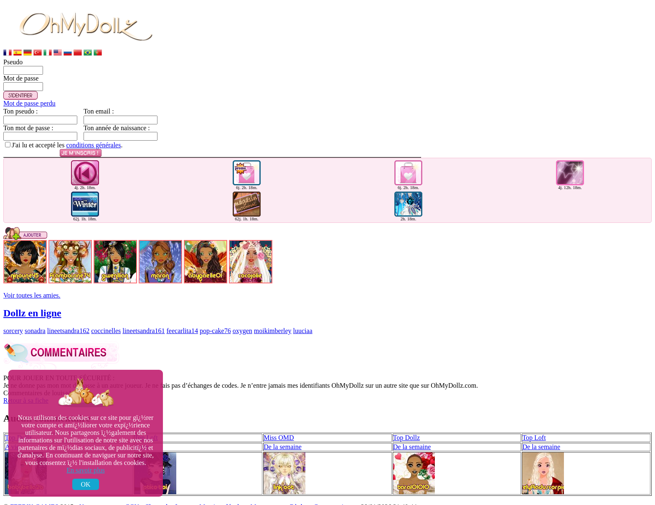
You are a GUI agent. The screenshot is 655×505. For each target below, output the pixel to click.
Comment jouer (334, 497)
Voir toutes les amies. (32, 286)
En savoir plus (85, 470)
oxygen (242, 321)
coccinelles (106, 321)
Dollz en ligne (32, 303)
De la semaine (283, 437)
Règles (299, 497)
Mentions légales (222, 497)
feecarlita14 (182, 321)
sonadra (35, 321)
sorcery (13, 321)
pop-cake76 (215, 321)
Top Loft (534, 428)
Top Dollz (406, 428)
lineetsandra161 (143, 321)
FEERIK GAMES (34, 497)
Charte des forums (169, 497)
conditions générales (93, 145)
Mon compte (267, 497)
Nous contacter (99, 497)
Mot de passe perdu (29, 103)
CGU (132, 497)
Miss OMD (279, 428)
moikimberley (273, 321)
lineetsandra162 (68, 321)
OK (85, 484)
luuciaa (302, 321)
